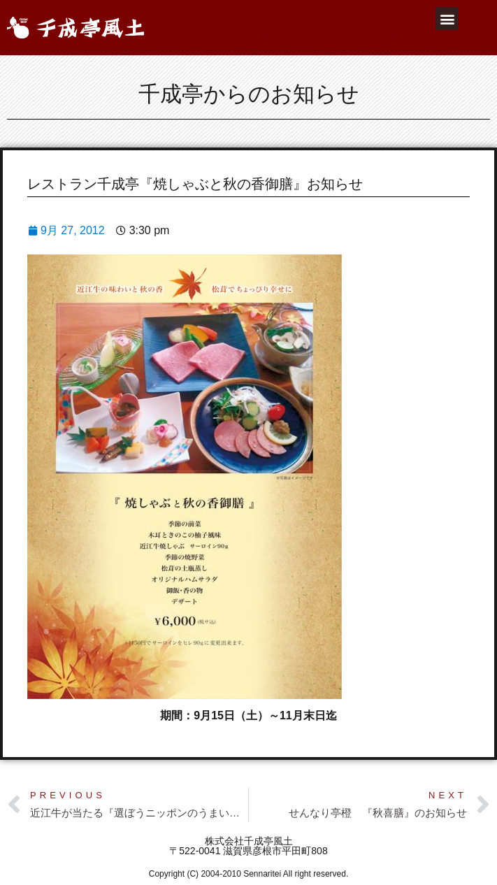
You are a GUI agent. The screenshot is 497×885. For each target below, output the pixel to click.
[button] (447, 18)
